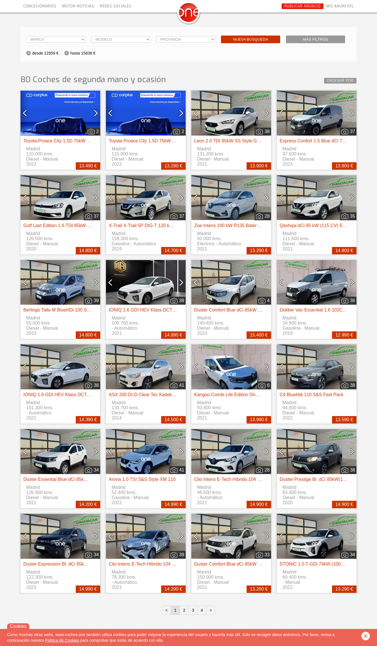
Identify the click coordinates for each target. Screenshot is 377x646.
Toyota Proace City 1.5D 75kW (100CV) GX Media (74, 140)
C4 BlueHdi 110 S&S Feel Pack (311, 394)
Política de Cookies (62, 640)
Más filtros (315, 39)
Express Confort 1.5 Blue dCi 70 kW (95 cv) (324, 140)
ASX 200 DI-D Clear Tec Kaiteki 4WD (146, 394)
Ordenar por (340, 80)
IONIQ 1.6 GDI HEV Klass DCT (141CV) (149, 310)
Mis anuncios (340, 6)
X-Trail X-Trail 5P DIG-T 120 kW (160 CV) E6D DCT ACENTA (171, 225)
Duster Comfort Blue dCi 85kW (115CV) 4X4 (239, 310)
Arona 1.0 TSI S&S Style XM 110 (142, 479)
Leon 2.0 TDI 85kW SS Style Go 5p (230, 140)
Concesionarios (39, 6)
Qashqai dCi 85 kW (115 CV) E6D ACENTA (324, 225)
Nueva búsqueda (250, 39)
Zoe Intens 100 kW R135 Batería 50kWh (235, 225)
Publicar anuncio (302, 6)
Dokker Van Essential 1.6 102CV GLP (318, 310)
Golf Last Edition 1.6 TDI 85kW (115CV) (63, 225)
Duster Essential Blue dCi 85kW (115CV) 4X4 (69, 479)
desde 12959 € (45, 53)
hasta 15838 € (83, 53)
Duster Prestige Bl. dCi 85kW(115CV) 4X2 (322, 479)
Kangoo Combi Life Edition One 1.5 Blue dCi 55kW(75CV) (253, 394)
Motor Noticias (78, 6)
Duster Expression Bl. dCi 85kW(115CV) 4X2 (68, 564)
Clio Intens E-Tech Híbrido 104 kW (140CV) (238, 479)
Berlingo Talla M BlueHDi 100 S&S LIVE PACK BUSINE (79, 310)
